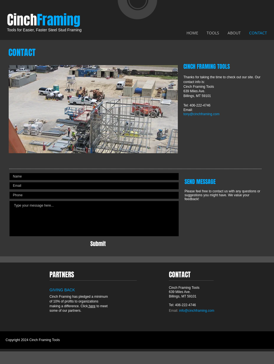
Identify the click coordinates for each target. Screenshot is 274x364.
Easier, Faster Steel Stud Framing (52, 30)
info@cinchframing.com (196, 311)
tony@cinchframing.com (201, 114)
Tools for (14, 30)
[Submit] (98, 243)
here (91, 306)
